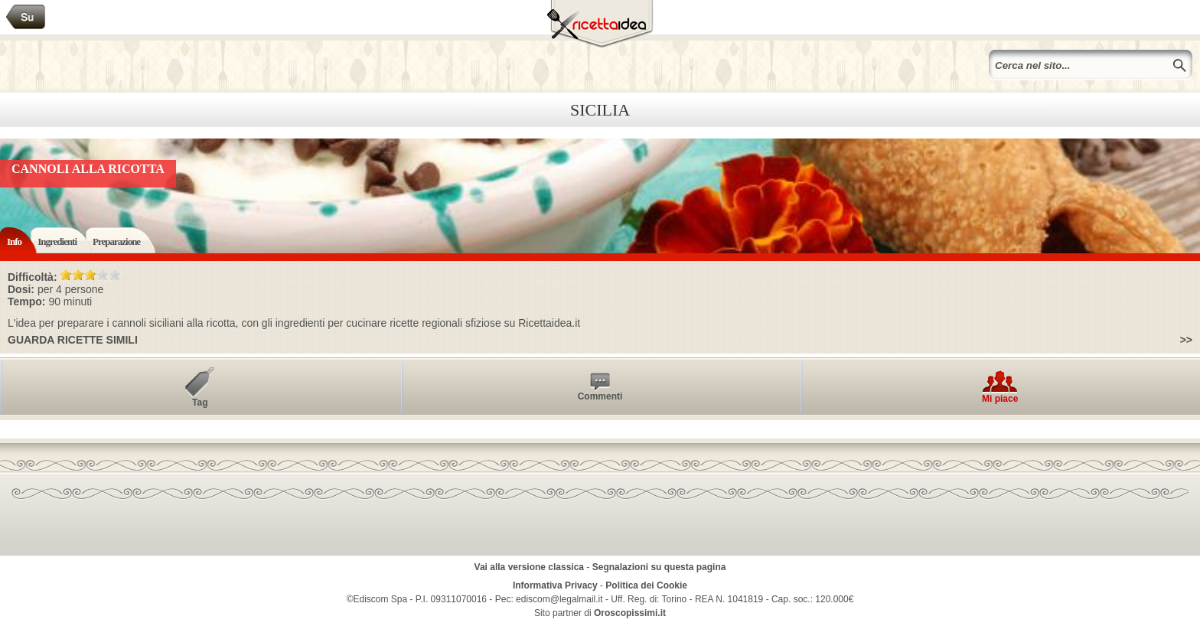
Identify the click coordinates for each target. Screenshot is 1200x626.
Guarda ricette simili (73, 340)
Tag (199, 402)
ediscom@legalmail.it (559, 599)
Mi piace (1000, 398)
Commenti (600, 396)
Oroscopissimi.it (630, 613)
